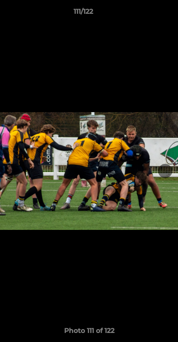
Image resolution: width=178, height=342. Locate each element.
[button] (144, 14)
